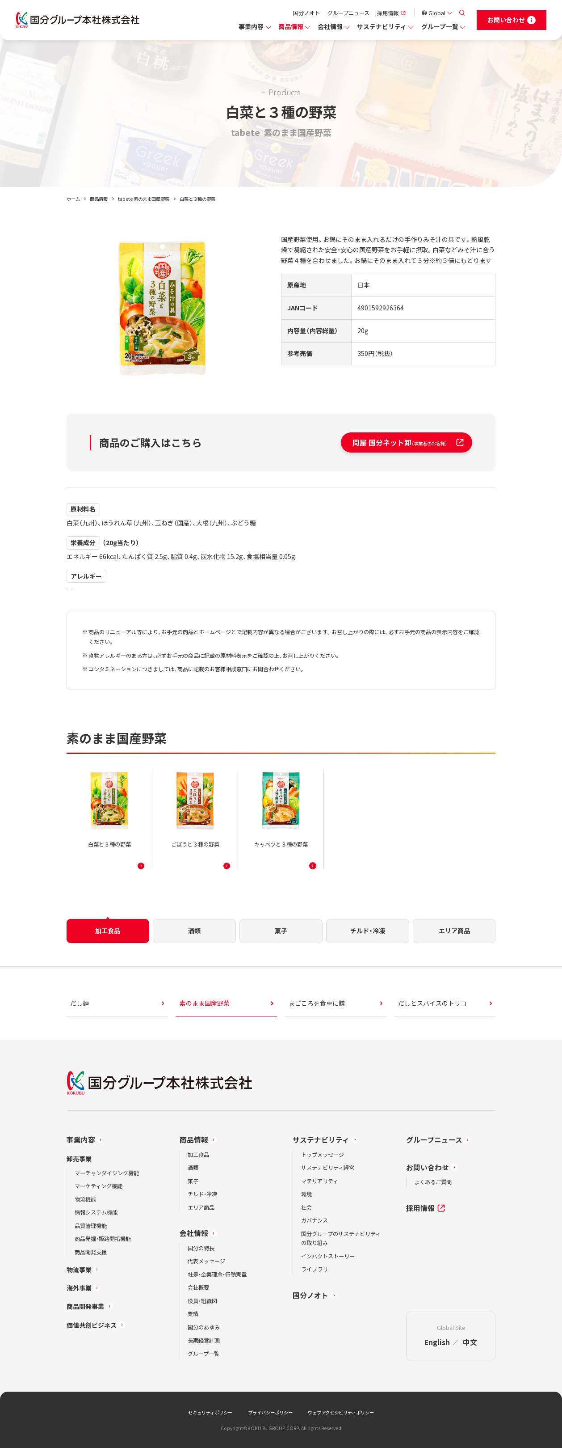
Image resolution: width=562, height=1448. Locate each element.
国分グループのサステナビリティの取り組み (341, 1238)
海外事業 (79, 1287)
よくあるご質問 (433, 1182)
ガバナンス (314, 1220)
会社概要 (198, 1287)
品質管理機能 (91, 1226)
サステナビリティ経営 (327, 1168)
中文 (470, 1342)
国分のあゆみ (204, 1327)
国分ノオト (306, 13)
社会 (306, 1207)
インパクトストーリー (328, 1256)
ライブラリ (314, 1269)
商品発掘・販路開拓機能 (103, 1239)
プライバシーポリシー (270, 1412)
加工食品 (198, 1155)
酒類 (193, 1168)
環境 (306, 1194)
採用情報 (387, 13)
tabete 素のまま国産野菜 (143, 198)
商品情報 (290, 26)
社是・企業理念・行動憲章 (217, 1274)
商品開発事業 (85, 1306)
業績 (193, 1314)
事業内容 (251, 26)
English (437, 1342)
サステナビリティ (382, 26)
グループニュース (348, 13)
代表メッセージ (206, 1261)
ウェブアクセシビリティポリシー (341, 1412)
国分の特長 (201, 1248)
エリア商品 (201, 1207)
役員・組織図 (202, 1301)
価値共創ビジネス (92, 1325)
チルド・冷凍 (202, 1194)
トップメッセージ (322, 1155)
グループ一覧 (439, 26)
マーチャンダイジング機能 (107, 1173)
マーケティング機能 (98, 1186)
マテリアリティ (319, 1181)
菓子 (193, 1181)
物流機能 (85, 1199)
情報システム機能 (96, 1212)
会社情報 (330, 26)
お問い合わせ (427, 1167)
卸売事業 (79, 1158)
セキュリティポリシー (210, 1412)
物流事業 (79, 1269)
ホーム (73, 198)
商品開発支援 (91, 1252)
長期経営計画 (204, 1340)
